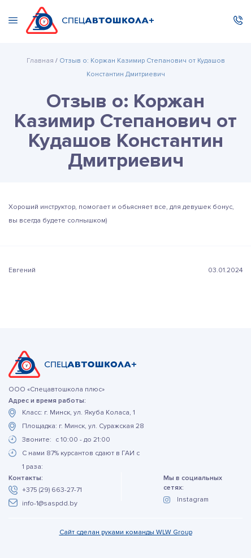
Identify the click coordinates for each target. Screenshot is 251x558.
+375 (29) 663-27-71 (52, 490)
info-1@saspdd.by (49, 503)
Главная (40, 60)
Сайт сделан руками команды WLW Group (125, 532)
